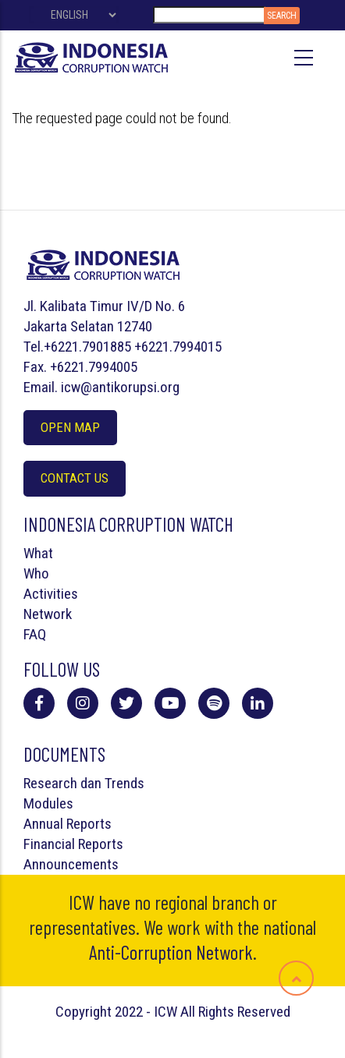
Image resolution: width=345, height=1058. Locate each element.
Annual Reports (67, 824)
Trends (124, 783)
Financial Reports (73, 844)
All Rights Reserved (235, 1012)
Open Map (70, 427)
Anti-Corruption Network (171, 952)
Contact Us (74, 478)
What (38, 553)
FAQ (34, 634)
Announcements (71, 864)
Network (47, 614)
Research (50, 783)
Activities (50, 594)
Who (36, 573)
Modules (48, 803)
